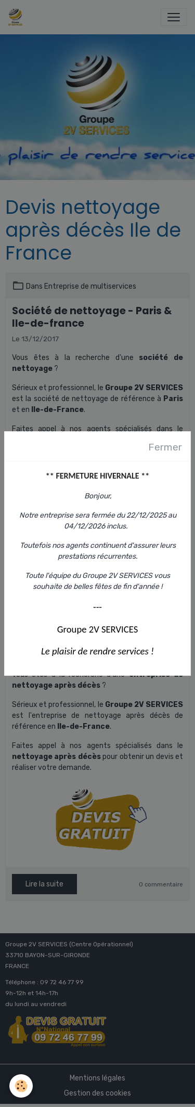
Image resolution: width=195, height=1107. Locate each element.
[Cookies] (21, 1086)
